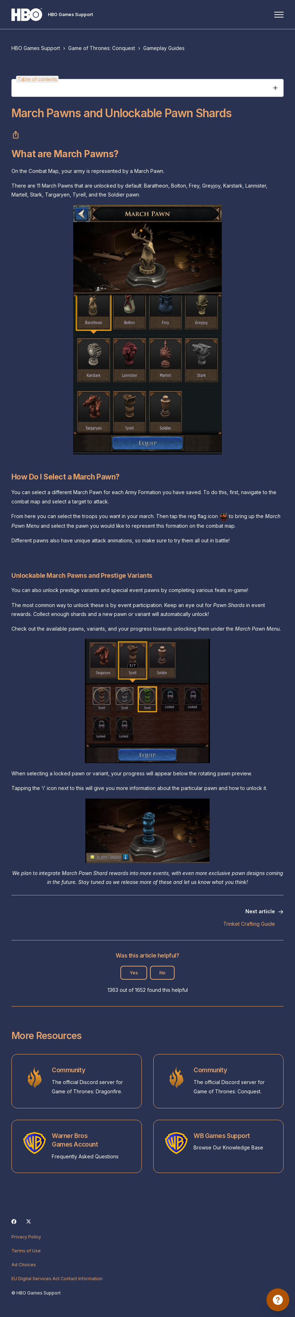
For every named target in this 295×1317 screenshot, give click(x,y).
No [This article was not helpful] (162, 972)
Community (68, 1070)
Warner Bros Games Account (75, 1140)
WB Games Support (222, 1135)
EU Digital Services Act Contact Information (56, 1278)
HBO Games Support (35, 48)
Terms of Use (26, 1250)
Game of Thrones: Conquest (101, 48)
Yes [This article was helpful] (134, 972)
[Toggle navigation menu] (278, 15)
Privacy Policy (26, 1236)
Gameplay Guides (164, 48)
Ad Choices (23, 1264)
